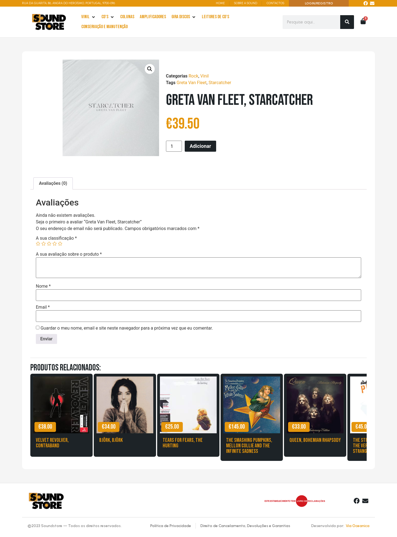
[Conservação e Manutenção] (104, 27)
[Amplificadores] (153, 17)
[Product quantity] (174, 146)
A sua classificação (56, 238)
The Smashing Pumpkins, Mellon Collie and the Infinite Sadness (249, 445)
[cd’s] (108, 17)
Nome (43, 286)
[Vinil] (89, 17)
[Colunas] (127, 17)
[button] (150, 69)
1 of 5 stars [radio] (38, 243)
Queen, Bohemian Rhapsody (315, 440)
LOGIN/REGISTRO (319, 3)
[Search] (347, 22)
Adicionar (200, 146)
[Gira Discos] (184, 17)
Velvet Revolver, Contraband (52, 442)
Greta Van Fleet (191, 82)
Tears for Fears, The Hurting (183, 442)
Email (43, 307)
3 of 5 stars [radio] (49, 243)
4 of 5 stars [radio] (54, 243)
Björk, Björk (111, 440)
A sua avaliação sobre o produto (69, 254)
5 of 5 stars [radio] (60, 243)
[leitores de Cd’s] (215, 17)
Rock (193, 76)
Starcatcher (219, 82)
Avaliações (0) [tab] (53, 183)
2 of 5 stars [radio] (43, 243)
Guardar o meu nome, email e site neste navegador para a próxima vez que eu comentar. (127, 328)
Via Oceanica (357, 525)
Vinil (204, 76)
